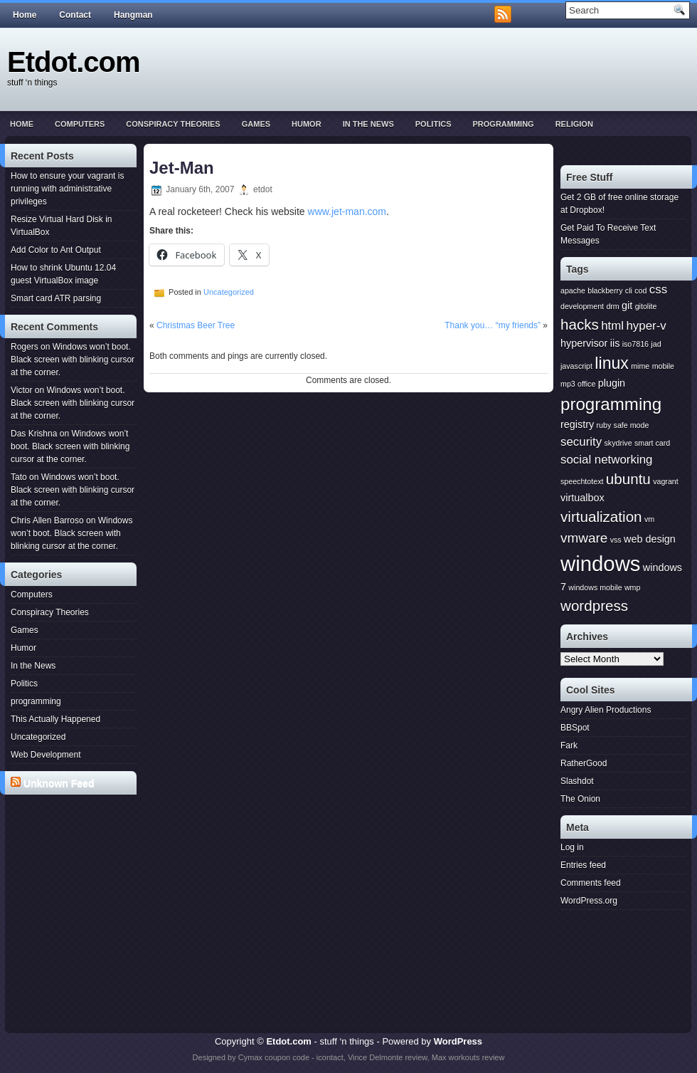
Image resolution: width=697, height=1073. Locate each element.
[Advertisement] (73, 853)
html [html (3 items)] (612, 326)
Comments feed (590, 883)
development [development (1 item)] (582, 306)
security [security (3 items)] (581, 442)
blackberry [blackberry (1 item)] (604, 290)
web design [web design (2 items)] (650, 539)
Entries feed (583, 865)
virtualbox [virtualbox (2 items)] (582, 497)
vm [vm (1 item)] (649, 519)
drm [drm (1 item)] (612, 306)
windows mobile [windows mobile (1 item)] (595, 587)
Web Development (46, 755)
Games (256, 124)
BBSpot (575, 728)
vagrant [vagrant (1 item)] (666, 481)
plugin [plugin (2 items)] (611, 383)
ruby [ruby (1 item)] (604, 425)
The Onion (580, 799)
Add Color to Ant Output (56, 250)
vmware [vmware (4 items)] (583, 537)
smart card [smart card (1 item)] (652, 443)
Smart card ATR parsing (56, 298)
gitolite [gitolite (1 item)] (646, 306)
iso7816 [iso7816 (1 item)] (635, 344)
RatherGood (583, 763)
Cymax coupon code (273, 1057)
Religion (574, 124)
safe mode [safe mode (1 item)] (631, 425)
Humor (306, 124)
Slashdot (577, 781)
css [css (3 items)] (658, 289)
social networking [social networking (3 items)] (606, 459)
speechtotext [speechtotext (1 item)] (581, 481)
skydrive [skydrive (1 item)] (618, 443)
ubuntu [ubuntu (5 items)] (628, 479)
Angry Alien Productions (605, 710)
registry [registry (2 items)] (577, 424)
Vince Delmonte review (387, 1057)
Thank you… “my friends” (493, 325)
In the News (368, 124)
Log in (572, 847)
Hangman (133, 15)
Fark (569, 745)
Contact (75, 15)
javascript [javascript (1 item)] (576, 366)
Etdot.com (73, 62)
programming (502, 124)
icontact (330, 1057)
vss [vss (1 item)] (616, 539)
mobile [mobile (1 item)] (663, 366)
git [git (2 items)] (627, 305)
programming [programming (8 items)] (610, 404)
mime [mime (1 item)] (640, 366)
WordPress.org (588, 901)
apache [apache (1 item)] (572, 290)
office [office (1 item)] (586, 384)
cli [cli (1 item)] (628, 290)
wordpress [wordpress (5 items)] (594, 605)
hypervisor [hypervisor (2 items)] (583, 343)
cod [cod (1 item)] (640, 290)
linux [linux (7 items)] (612, 363)
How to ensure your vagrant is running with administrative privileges (67, 188)
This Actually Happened (55, 719)
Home (24, 15)
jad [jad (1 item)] (656, 344)
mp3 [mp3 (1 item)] (567, 384)
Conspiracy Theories (173, 124)
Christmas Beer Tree (195, 325)
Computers (80, 124)
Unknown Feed (59, 783)
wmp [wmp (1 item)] (632, 587)
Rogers (24, 347)
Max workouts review (468, 1057)
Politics (433, 124)
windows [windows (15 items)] (600, 563)
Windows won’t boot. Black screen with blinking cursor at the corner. (72, 359)
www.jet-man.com (347, 211)
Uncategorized (38, 737)
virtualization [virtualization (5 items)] (601, 516)
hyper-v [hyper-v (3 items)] (646, 326)
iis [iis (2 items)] (615, 343)
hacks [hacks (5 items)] (579, 324)
